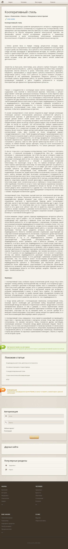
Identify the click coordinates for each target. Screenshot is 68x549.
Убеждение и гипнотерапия (37, 16)
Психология (15, 16)
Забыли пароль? (9, 428)
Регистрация (8, 431)
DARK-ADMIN (11, 19)
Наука (7, 16)
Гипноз (23, 16)
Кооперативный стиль (21, 12)
